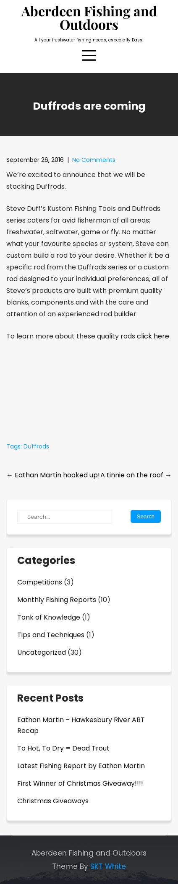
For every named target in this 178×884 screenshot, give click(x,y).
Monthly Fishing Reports (56, 600)
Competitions (39, 582)
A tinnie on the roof (136, 475)
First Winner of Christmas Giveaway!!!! (80, 783)
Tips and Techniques (50, 635)
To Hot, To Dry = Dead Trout (63, 748)
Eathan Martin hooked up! (53, 475)
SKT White (108, 866)
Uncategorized (41, 652)
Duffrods (36, 446)
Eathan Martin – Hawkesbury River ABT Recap (81, 725)
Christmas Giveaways (53, 801)
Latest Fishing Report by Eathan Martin (81, 766)
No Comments (93, 160)
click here (153, 336)
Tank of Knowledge (48, 617)
